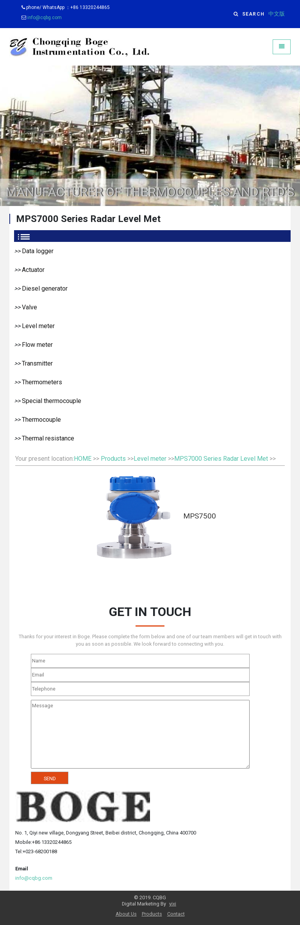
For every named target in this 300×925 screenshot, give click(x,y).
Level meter (38, 326)
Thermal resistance (48, 438)
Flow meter (37, 344)
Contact (176, 914)
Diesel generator (45, 288)
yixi (172, 904)
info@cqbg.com (44, 17)
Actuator (33, 269)
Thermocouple (41, 419)
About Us (126, 914)
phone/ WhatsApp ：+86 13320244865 (65, 7)
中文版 (276, 14)
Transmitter (37, 363)
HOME (82, 458)
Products (113, 458)
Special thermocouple (51, 401)
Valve (29, 307)
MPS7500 (199, 515)
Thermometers (42, 382)
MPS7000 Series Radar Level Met (221, 458)
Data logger (38, 251)
